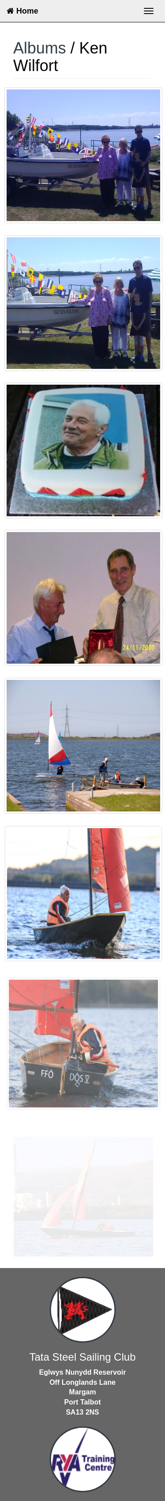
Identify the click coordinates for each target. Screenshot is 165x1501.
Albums (39, 48)
